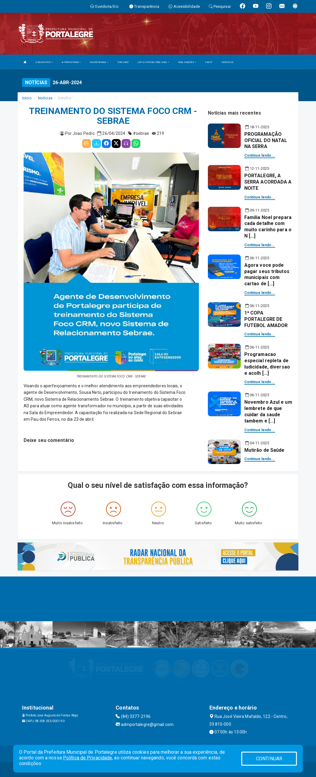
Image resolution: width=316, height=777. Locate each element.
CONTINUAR (269, 758)
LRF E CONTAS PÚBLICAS (153, 62)
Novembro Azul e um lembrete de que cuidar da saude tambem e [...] (268, 411)
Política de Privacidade (87, 758)
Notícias (45, 98)
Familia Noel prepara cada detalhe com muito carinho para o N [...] (268, 227)
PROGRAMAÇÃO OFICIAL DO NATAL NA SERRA (265, 140)
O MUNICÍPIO (44, 62)
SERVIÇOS (227, 62)
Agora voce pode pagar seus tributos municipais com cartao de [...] (266, 274)
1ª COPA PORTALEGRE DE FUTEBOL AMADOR (266, 319)
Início (27, 98)
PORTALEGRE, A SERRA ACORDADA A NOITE (268, 182)
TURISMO (122, 62)
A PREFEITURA (71, 62)
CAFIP (208, 62)
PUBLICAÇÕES (187, 62)
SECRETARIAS (99, 62)
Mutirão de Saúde (264, 450)
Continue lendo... (259, 155)
